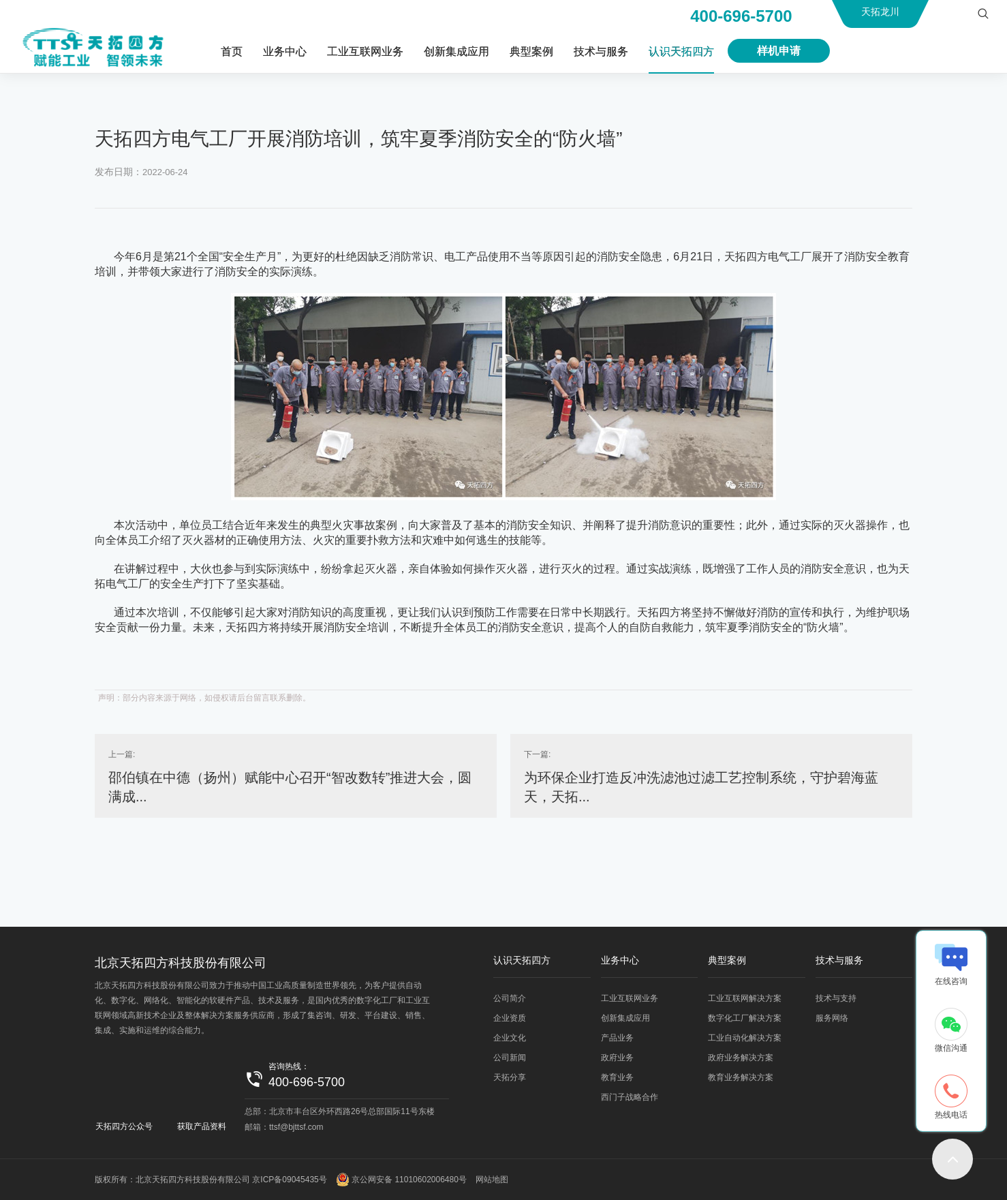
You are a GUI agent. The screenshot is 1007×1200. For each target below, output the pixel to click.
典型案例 (531, 51)
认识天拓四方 (681, 51)
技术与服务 (601, 51)
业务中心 (285, 51)
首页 (232, 51)
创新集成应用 (456, 51)
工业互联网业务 (365, 51)
